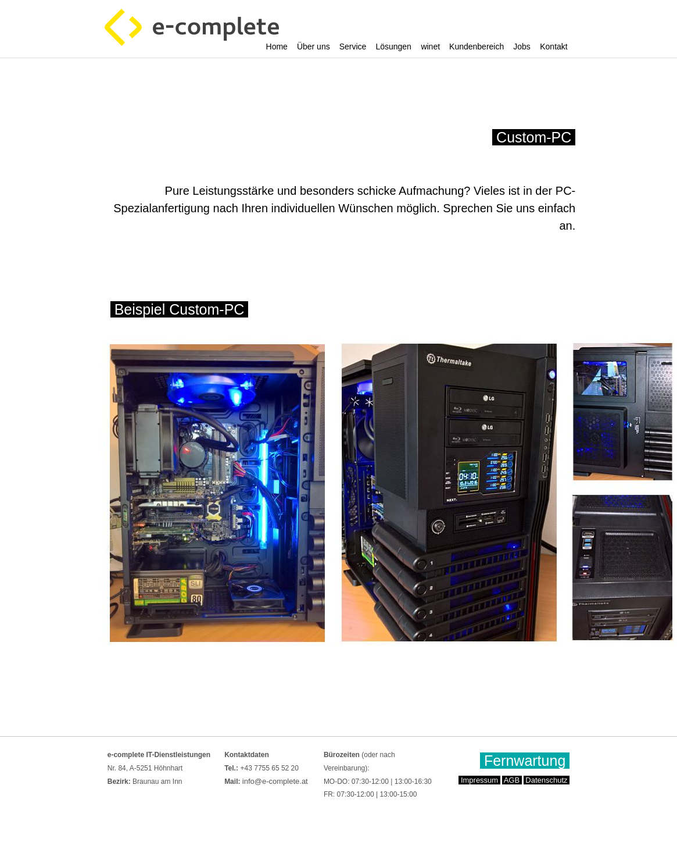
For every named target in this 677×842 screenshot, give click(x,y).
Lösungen (393, 46)
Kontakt (553, 46)
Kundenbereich (476, 46)
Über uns (313, 46)
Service (353, 46)
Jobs (522, 46)
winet (430, 46)
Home (277, 46)
